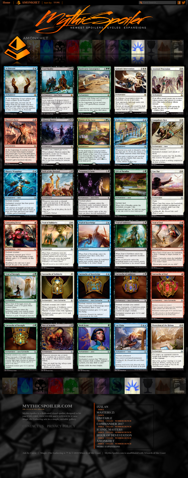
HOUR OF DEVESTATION (114, 435)
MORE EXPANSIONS (108, 446)
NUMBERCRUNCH (123, 421)
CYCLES (109, 421)
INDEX (101, 410)
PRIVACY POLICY (61, 426)
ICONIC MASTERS (109, 429)
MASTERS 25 (105, 412)
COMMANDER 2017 (110, 423)
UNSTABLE (104, 418)
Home (6, 2)
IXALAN (102, 406)
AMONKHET (31, 2)
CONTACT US (34, 426)
